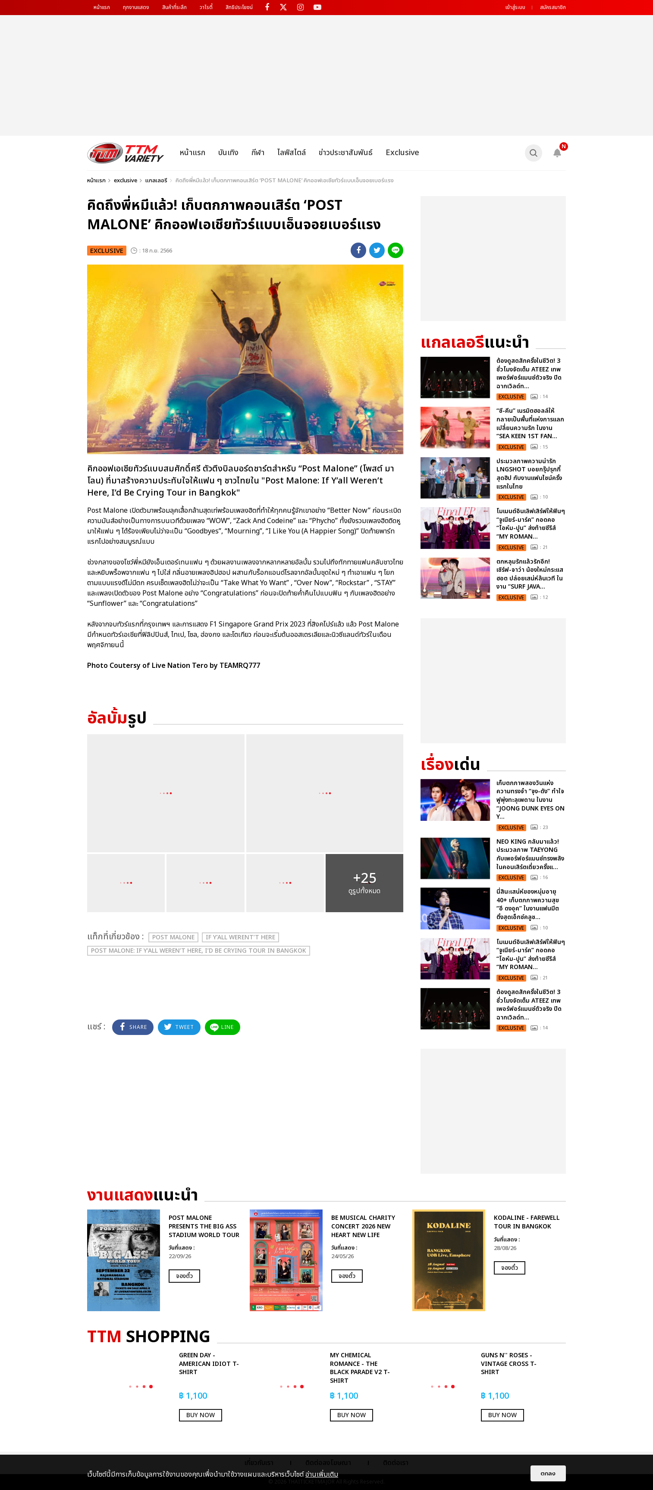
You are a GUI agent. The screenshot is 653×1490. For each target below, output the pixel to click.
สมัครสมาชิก (553, 7)
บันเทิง (228, 153)
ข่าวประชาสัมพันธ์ (346, 153)
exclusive (125, 180)
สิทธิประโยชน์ (239, 7)
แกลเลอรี (156, 180)
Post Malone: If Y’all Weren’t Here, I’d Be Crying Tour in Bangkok (198, 950)
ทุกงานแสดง (136, 7)
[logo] (125, 153)
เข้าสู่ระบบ (515, 7)
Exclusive (402, 153)
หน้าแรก (102, 7)
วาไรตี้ (206, 7)
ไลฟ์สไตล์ (291, 153)
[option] (164, 1260)
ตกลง (548, 1473)
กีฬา (257, 153)
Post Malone (173, 937)
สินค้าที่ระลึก (174, 7)
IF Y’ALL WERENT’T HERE (240, 937)
